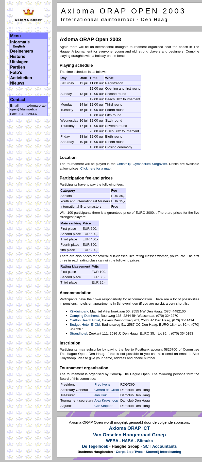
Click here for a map (95, 168)
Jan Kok (100, 395)
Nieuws (17, 83)
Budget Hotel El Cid (85, 324)
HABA (127, 441)
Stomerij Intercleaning (163, 452)
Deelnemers (21, 51)
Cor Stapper (103, 406)
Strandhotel (78, 333)
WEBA (112, 441)
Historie (17, 56)
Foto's (16, 72)
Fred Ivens (102, 384)
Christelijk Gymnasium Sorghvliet (142, 164)
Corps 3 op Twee (129, 452)
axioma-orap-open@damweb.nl (28, 107)
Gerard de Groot (106, 390)
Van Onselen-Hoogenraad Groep (129, 434)
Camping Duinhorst (84, 316)
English (19, 46)
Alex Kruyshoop (106, 400)
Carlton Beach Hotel (85, 320)
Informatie (20, 42)
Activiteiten (21, 78)
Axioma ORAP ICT (129, 428)
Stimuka (145, 441)
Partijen (17, 67)
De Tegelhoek (95, 446)
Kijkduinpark (79, 311)
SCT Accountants (160, 446)
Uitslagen (19, 62)
